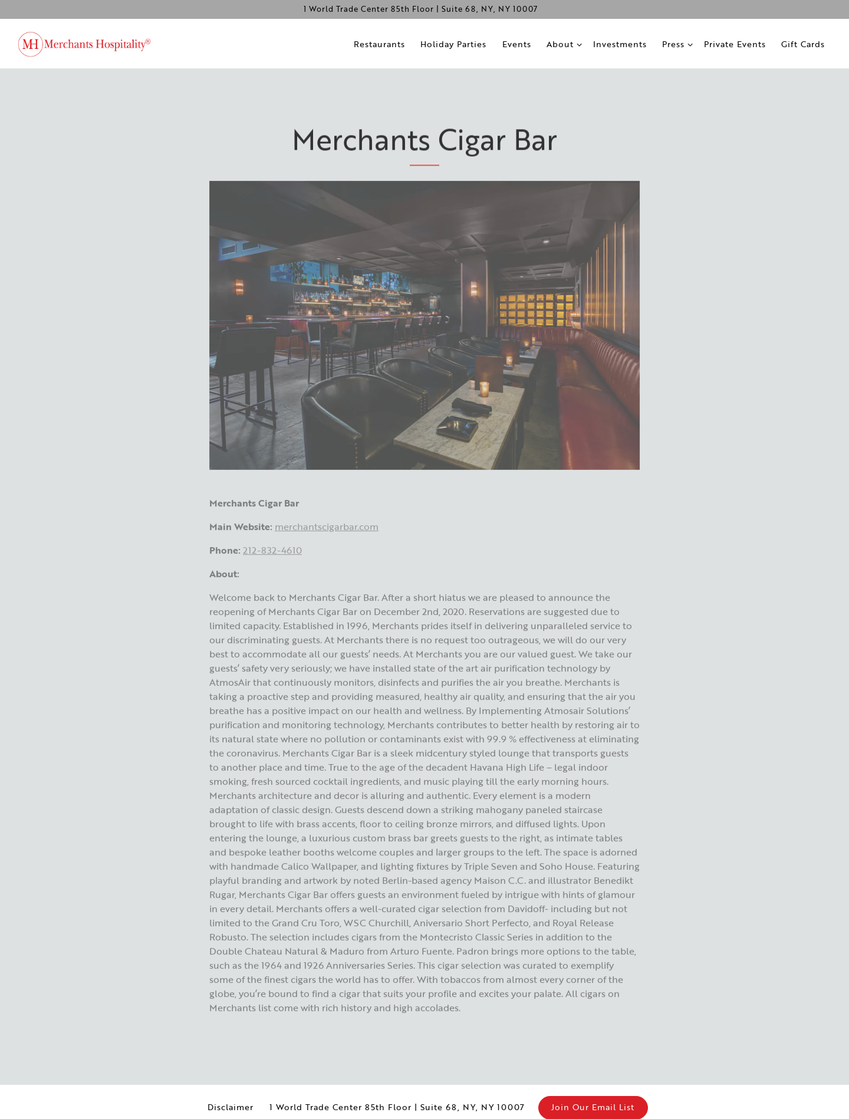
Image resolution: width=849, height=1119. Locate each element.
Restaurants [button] (379, 44)
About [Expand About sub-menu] (563, 43)
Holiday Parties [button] (453, 44)
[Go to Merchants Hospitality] (421, 9)
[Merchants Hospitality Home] (91, 43)
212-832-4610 (272, 559)
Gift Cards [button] (803, 44)
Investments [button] (620, 44)
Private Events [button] (735, 44)
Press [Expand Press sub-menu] (676, 43)
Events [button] (516, 44)
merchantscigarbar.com (327, 536)
